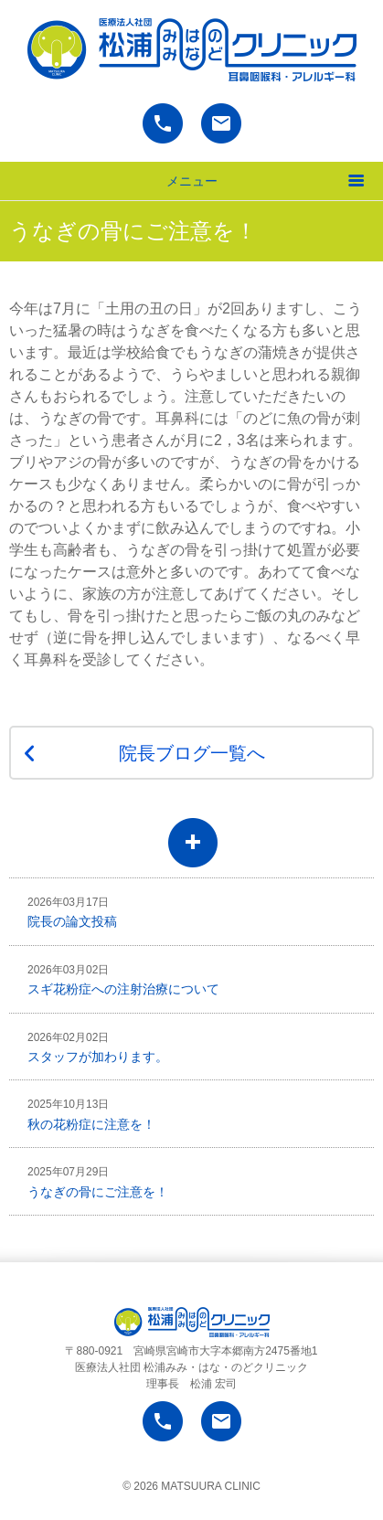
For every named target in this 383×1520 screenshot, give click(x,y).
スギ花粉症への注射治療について (123, 979)
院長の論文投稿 (72, 912)
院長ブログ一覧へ (192, 753)
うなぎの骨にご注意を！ (97, 1181)
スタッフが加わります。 (97, 1047)
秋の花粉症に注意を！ (91, 1114)
